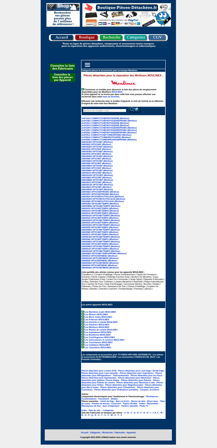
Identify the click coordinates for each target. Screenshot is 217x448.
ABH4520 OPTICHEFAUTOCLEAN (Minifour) (103, 196)
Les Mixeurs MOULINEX (96, 314)
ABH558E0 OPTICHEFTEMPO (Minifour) (101, 242)
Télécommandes (121, 375)
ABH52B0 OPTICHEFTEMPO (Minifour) (100, 204)
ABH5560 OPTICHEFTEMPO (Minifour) (100, 232)
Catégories (108, 410)
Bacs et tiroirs (123, 401)
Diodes (114, 399)
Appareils (131, 432)
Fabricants (119, 432)
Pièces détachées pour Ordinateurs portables (116, 390)
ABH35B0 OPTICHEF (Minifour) (97, 177)
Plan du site (94, 410)
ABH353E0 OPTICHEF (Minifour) (97, 151)
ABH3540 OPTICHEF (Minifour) (96, 154)
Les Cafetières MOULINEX (97, 345)
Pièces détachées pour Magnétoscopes (124, 385)
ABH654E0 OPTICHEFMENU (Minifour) (100, 268)
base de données (111, 97)
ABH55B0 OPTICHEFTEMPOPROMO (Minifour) (104, 253)
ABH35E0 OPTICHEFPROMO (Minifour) (100, 192)
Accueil (84, 432)
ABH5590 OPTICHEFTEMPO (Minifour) (100, 244)
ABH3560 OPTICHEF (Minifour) (96, 159)
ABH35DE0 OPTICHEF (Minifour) (97, 189)
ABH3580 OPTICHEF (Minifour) (96, 163)
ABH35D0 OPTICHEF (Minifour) (97, 187)
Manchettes (152, 403)
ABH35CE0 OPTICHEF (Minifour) (97, 185)
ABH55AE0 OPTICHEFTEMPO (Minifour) (101, 251)
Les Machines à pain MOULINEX (100, 312)
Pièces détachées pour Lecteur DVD (99, 371)
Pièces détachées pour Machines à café (135, 382)
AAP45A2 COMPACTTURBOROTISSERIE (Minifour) (106, 137)
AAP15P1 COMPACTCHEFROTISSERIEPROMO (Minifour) (109, 130)
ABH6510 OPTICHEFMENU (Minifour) (99, 256)
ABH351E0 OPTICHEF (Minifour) (97, 142)
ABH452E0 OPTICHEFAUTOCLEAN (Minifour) (103, 199)
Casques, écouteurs (149, 390)
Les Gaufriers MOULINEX (97, 325)
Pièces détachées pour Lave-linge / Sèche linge (141, 371)
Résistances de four (91, 406)
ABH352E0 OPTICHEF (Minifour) (97, 147)
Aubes (142, 403)
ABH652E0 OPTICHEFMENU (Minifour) (100, 263)
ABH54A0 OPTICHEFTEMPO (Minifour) (100, 211)
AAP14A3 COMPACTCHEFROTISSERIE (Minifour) (105, 118)
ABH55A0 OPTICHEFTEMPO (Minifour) (100, 249)
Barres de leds (138, 401)
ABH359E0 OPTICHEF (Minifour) (97, 170)
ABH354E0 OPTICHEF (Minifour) (97, 156)
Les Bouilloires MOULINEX (98, 335)
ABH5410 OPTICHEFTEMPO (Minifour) (100, 208)
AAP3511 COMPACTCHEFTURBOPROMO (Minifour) (106, 135)
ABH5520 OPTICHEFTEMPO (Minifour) (100, 218)
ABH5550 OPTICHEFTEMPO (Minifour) (100, 227)
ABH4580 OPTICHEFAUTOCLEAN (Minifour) (103, 201)
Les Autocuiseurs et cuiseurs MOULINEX (104, 340)
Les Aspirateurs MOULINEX (98, 332)
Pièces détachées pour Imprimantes (99, 378)
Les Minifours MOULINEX (97, 327)
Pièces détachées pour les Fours (147, 375)
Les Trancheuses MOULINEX (99, 342)
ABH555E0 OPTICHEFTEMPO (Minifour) (101, 230)
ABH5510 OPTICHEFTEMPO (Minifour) (100, 213)
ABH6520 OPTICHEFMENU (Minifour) (99, 260)
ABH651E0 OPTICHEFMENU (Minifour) (100, 258)
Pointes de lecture (100, 403)
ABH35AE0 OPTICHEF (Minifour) (97, 175)
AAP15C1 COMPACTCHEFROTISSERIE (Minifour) (105, 123)
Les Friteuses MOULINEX (97, 319)
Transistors (104, 399)
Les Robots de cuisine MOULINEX (101, 330)
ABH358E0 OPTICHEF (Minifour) (97, 166)
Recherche (107, 432)
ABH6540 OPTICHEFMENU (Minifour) (99, 265)
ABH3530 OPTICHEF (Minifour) (96, 149)
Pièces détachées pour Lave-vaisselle (100, 373)
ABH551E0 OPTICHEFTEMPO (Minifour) (101, 215)
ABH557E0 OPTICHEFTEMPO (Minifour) (101, 237)
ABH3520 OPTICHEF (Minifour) (96, 144)
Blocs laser (152, 401)
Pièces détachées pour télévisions (135, 378)
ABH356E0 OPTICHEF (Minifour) (97, 161)
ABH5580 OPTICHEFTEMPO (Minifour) (100, 239)
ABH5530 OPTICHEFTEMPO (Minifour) (100, 223)
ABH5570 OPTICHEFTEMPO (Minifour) (100, 234)
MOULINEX (117, 92)
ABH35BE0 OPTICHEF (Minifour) (97, 180)
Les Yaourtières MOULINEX (98, 347)
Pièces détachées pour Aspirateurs (137, 373)
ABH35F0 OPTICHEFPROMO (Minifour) (100, 194)
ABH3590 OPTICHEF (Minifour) (96, 168)
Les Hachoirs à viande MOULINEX (101, 322)
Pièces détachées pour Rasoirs (136, 380)
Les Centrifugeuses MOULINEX (100, 337)
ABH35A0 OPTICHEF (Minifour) (97, 173)
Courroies (116, 403)
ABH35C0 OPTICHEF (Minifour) (97, 182)
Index (84, 410)
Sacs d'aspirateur (111, 406)
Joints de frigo (107, 401)
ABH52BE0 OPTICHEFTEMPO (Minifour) (101, 206)
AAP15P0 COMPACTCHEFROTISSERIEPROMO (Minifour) (109, 128)
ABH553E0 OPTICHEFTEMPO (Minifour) (101, 225)
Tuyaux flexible (130, 403)
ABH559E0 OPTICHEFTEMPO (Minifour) (101, 246)
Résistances (152, 396)
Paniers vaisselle (129, 406)
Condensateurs (89, 399)
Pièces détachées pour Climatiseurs (118, 387)
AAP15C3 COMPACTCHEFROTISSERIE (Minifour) (105, 125)
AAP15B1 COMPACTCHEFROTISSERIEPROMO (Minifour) (109, 121)
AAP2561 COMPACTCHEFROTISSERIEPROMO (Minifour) (109, 132)
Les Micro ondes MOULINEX (98, 317)
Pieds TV (144, 406)
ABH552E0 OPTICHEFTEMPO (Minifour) (101, 220)
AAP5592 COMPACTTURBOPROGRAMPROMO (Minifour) (109, 140)
